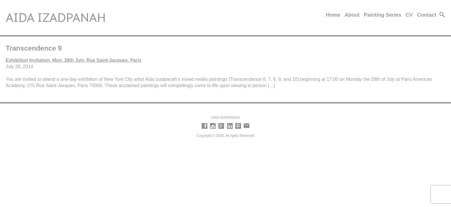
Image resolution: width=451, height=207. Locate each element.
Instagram (213, 126)
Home (333, 15)
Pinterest (238, 126)
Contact (426, 15)
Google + (221, 126)
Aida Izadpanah (56, 17)
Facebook (204, 126)
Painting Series (382, 15)
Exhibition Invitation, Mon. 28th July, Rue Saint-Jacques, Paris (74, 60)
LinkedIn (230, 126)
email (246, 126)
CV (409, 15)
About (352, 15)
